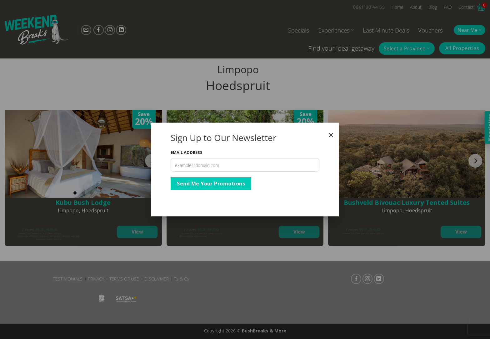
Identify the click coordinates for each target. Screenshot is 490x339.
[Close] (331, 135)
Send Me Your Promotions (211, 183)
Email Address (186, 152)
